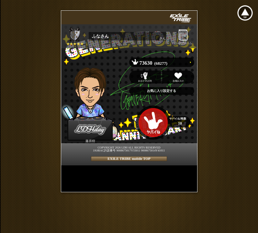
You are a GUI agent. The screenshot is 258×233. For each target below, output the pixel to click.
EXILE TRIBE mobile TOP (129, 159)
